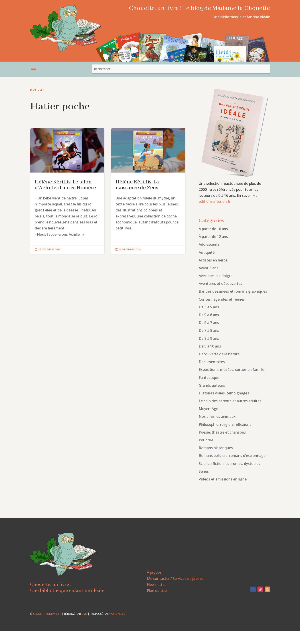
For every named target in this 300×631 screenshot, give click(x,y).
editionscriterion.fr (215, 201)
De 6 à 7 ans (209, 322)
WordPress (117, 614)
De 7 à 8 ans (209, 330)
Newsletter (156, 584)
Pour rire (206, 440)
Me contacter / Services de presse (175, 578)
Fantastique (209, 377)
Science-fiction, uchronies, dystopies (229, 463)
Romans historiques (216, 447)
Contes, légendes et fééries (222, 299)
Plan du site (157, 590)
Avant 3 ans (208, 267)
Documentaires (212, 361)
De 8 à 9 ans (209, 338)
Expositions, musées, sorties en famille (231, 369)
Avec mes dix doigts (215, 275)
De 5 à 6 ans (209, 314)
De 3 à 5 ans (209, 307)
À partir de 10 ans (213, 228)
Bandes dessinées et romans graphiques (233, 291)
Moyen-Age (208, 408)
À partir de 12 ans (213, 236)
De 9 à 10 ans (210, 346)
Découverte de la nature (219, 354)
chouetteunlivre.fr (47, 614)
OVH (84, 614)
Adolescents (209, 244)
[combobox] (181, 68)
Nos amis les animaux (217, 416)
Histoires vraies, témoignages (224, 393)
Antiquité (207, 252)
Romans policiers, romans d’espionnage (232, 455)
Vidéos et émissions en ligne (223, 479)
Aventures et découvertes (220, 283)
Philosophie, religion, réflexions (225, 424)
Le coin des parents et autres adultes (230, 400)
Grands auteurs (212, 385)
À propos (154, 572)
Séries (204, 471)
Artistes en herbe (213, 260)
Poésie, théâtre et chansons (222, 432)
